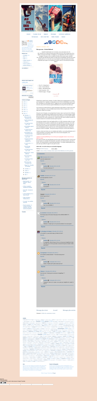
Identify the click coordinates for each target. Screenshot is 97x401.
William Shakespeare (40, 361)
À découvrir (25, 62)
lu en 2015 (30, 345)
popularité (51, 351)
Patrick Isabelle (65, 350)
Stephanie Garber (63, 357)
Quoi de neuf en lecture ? (32, 353)
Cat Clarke (61, 326)
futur (41, 336)
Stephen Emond (39, 358)
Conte (41, 330)
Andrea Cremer (25, 322)
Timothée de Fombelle (38, 359)
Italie (57, 338)
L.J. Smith (60, 342)
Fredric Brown (36, 336)
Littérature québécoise (64, 34)
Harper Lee (30, 337)
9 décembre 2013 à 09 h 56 (57, 231)
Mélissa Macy (26, 349)
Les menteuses (40, 343)
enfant (45, 332)
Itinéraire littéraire (26, 65)
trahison (46, 360)
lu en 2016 (38, 345)
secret (45, 355)
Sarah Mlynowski (31, 355)
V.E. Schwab (58, 359)
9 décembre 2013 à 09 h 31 (52, 212)
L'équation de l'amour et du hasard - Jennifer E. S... (28, 140)
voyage (33, 361)
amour (41, 150)
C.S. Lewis (60, 325)
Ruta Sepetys (58, 354)
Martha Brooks (43, 347)
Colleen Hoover (29, 330)
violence (29, 361)
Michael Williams (46, 349)
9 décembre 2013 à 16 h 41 (54, 203)
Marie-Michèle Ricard (69, 346)
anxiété (24, 324)
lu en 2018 (52, 345)
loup (63, 343)
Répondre (42, 160)
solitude (39, 357)
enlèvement (51, 332)
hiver (52, 337)
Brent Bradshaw (54, 325)
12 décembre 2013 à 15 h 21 (54, 261)
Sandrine (45, 166)
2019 (24, 101)
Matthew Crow (55, 347)
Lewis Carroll (47, 343)
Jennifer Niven (61, 340)
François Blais (30, 336)
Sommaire (46, 34)
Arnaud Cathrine (37, 324)
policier (46, 351)
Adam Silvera (37, 319)
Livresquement (43, 252)
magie (25, 346)
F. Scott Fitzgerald (33, 334)
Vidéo (24, 361)
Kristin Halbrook (61, 150)
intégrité (44, 338)
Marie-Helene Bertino (61, 346)
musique (24, 350)
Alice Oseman (26, 321)
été (73, 332)
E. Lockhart (49, 331)
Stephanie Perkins (26, 358)
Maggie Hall (64, 345)
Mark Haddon (31, 347)
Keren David (35, 342)
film (57, 334)
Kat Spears (62, 341)
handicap (24, 337)
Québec (24, 353)
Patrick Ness (71, 350)
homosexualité (57, 337)
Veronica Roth (70, 359)
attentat (45, 324)
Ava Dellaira (55, 324)
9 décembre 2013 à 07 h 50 (50, 175)
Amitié (38, 321)
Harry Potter (35, 337)
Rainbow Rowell (58, 353)
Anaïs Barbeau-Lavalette (69, 321)
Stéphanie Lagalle (70, 357)
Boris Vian (48, 325)
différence (31, 331)
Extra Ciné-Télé (45, 36)
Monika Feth (59, 349)
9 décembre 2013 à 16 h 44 (54, 240)
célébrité (29, 328)
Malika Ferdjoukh (38, 346)
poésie (42, 351)
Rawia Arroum (70, 353)
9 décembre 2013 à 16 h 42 (54, 221)
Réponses (44, 163)
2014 (24, 111)
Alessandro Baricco (71, 319)
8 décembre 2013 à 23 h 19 (48, 157)
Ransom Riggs (64, 353)
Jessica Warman (31, 341)
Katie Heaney (29, 342)
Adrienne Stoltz (48, 319)
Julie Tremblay (50, 341)
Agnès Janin (65, 319)
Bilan (24, 56)
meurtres (32, 349)
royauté (52, 354)
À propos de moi (37, 34)
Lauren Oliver (65, 342)
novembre (27, 168)
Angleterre (44, 322)
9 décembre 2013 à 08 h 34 (50, 194)
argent (29, 324)
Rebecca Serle (33, 354)
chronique (49, 150)
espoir (56, 150)
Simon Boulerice (25, 357)
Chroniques (53, 34)
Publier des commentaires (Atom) (48, 313)
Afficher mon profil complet (27, 51)
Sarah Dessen (25, 355)
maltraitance (52, 346)
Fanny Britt (53, 334)
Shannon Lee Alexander (60, 355)
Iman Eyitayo (68, 337)
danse (60, 330)
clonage (69, 328)
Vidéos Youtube (55, 36)
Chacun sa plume (26, 63)
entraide (58, 332)
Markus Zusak (37, 347)
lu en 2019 (58, 345)
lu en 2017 (45, 345)
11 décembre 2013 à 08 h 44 (50, 271)
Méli (41, 157)
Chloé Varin (48, 328)
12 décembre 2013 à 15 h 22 (54, 280)
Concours (35, 330)
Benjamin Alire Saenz (30, 325)
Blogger (54, 373)
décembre (27, 115)
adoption (42, 319)
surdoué (53, 358)
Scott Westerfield (39, 355)
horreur (63, 337)
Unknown (42, 271)
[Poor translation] (4, 383)
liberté (57, 343)
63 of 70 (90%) (24, 91)
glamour (54, 336)
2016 (24, 107)
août (26, 174)
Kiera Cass (41, 342)
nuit (36, 350)
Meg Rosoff (72, 347)
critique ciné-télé (26, 60)
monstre (64, 349)
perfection (25, 351)
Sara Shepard (70, 354)
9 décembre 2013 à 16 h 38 (54, 166)
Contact (63, 36)
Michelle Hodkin (53, 349)
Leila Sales (34, 343)
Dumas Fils (44, 331)
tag (69, 358)
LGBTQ (52, 343)
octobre (26, 170)
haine (70, 336)
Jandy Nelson (37, 340)
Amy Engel (55, 321)
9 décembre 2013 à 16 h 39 (54, 184)
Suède (45, 358)
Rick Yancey (39, 354)
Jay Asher (47, 340)
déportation (25, 331)
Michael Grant (39, 349)
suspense (63, 358)
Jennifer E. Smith (54, 340)
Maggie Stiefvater (71, 345)
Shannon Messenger (69, 355)
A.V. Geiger (31, 319)
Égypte (69, 331)
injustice (38, 338)
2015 (24, 109)
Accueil (28, 34)
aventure (45, 150)
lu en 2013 (67, 150)
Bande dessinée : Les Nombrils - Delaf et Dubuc (27, 182)
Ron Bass (48, 354)
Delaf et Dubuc (70, 330)
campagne (34, 326)
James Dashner (30, 340)
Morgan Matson (70, 349)
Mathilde (42, 175)
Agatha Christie (58, 319)
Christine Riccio (53, 328)
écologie (59, 331)
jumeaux (56, 341)
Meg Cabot (67, 347)
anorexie (71, 322)
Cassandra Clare (54, 326)
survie (58, 358)
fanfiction (48, 334)
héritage (48, 337)
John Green (44, 341)
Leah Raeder (29, 343)
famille (40, 334)
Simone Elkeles (33, 357)
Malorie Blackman (45, 346)
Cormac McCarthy (46, 330)
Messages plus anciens (69, 310)
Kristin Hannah (54, 342)
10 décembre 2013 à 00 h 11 (52, 252)
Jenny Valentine (67, 340)
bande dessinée (68, 324)
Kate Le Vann (67, 341)
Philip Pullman (31, 351)
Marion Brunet (25, 347)
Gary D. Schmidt (48, 336)
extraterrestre (26, 334)
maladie (30, 346)
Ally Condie (33, 321)
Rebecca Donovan (26, 354)
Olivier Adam (41, 350)
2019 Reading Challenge (28, 85)
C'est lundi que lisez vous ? (68, 325)
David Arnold (64, 330)
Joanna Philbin (38, 341)
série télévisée (52, 355)
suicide (48, 358)
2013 (24, 113)
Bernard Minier (38, 325)
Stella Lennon (56, 357)
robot (44, 354)
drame (53, 150)
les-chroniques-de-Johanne (46, 231)
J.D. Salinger (69, 338)
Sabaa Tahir (64, 354)
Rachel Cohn (46, 353)
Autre (24, 58)
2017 (24, 105)
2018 (24, 103)
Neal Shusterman (31, 350)
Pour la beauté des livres (60, 351)
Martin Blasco (49, 347)
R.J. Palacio (41, 353)
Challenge (42, 328)
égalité (64, 331)
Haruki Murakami (42, 337)
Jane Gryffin (43, 340)
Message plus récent (42, 310)
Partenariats (35, 36)
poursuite (71, 150)
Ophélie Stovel (47, 350)
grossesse (60, 336)
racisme (51, 353)
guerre (64, 336)
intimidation (51, 338)
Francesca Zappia (63, 334)
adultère (53, 319)
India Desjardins (31, 338)
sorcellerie (45, 357)
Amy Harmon (61, 321)
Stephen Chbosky (33, 358)
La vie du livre (43, 212)
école (54, 331)
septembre (27, 172)
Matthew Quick (61, 347)
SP (50, 357)
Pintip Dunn (38, 351)
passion (59, 350)
